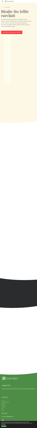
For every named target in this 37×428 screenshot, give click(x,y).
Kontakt (3, 409)
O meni (3, 400)
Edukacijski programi (5, 402)
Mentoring (3, 406)
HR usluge (3, 403)
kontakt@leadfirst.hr (9, 416)
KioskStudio (13, 425)
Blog (2, 408)
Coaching (3, 405)
